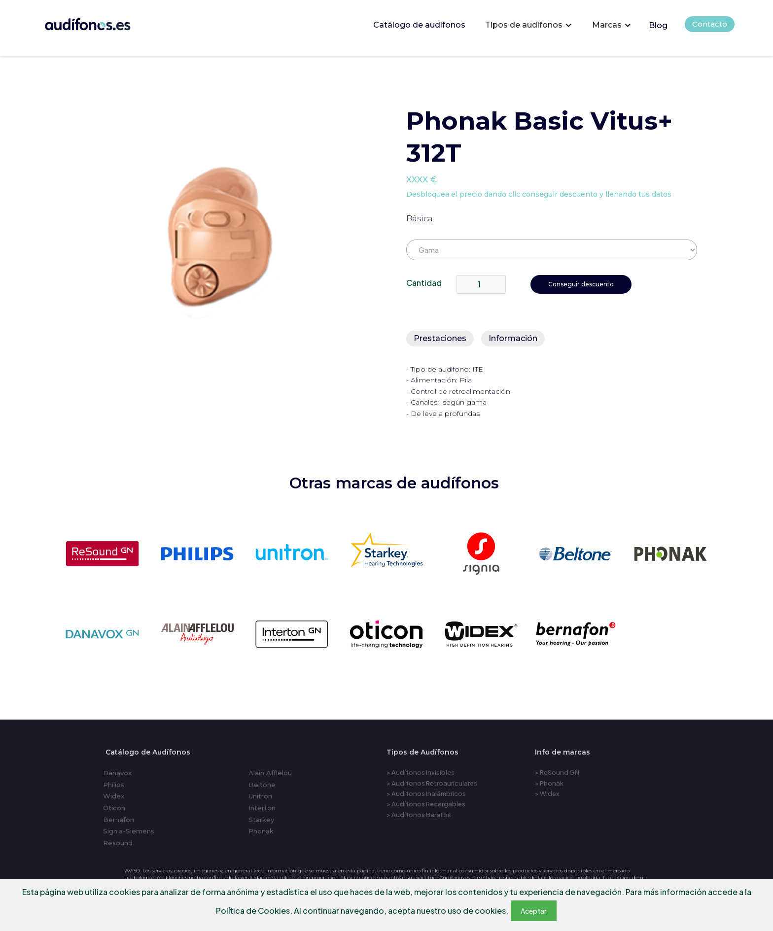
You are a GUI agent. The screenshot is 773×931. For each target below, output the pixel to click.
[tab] (440, 338)
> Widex (547, 793)
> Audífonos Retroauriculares (431, 783)
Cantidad (424, 282)
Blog (658, 25)
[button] (528, 25)
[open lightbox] (229, 243)
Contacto (709, 24)
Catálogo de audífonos (419, 25)
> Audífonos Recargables (425, 804)
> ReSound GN (557, 772)
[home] (101, 22)
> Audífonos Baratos (418, 815)
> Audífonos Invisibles (420, 772)
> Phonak (549, 783)
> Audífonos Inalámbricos (426, 793)
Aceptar (534, 910)
